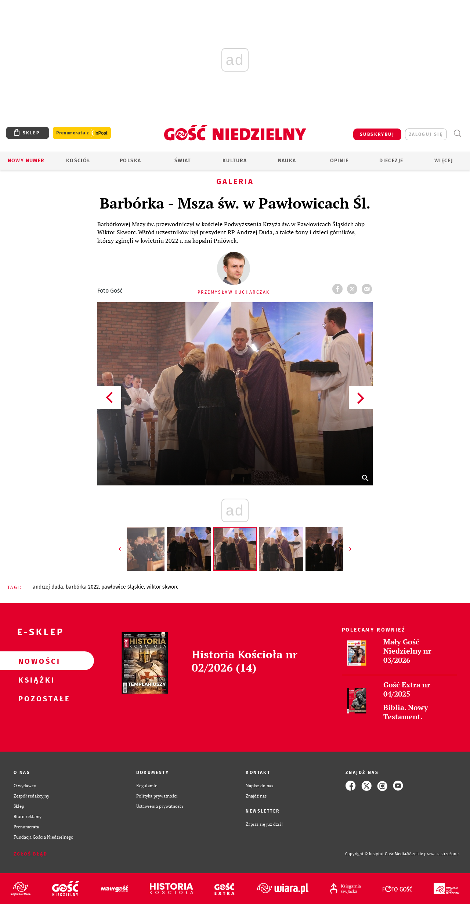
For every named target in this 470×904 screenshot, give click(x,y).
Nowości (35, 661)
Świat (182, 161)
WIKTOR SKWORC (162, 587)
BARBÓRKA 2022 (82, 587)
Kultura (235, 161)
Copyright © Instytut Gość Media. (376, 853)
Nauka (287, 161)
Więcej (443, 161)
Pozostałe (35, 698)
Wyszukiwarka (457, 133)
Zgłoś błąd (30, 854)
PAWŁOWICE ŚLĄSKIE (122, 587)
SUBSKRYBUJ (377, 134)
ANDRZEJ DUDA (48, 587)
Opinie (339, 161)
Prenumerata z (82, 133)
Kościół (78, 161)
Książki (35, 680)
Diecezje (391, 161)
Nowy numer (26, 161)
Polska (130, 161)
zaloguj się (426, 134)
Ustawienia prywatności (159, 806)
